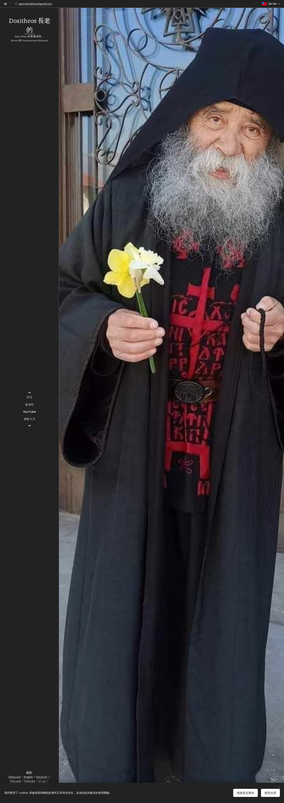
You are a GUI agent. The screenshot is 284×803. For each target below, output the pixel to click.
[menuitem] (29, 397)
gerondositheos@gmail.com (35, 4)
